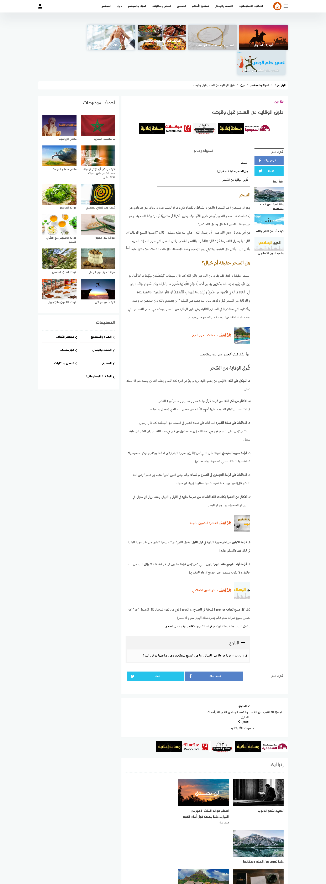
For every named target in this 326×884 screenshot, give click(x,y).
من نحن (212, 859)
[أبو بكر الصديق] (264, 37)
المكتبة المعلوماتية (251, 6)
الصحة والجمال (224, 6)
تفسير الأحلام (200, 6)
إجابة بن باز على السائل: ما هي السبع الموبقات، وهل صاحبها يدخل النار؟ (187, 629)
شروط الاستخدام (192, 859)
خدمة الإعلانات (138, 859)
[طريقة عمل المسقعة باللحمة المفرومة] (163, 37)
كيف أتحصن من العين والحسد (219, 329)
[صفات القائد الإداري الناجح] (112, 37)
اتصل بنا (118, 859)
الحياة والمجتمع (137, 6)
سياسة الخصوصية (164, 859)
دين (119, 6)
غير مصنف (67, 325)
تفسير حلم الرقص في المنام (62, 45)
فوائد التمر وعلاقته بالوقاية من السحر (189, 600)
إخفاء (198, 126)
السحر (244, 138)
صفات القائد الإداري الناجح (112, 45)
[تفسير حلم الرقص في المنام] (62, 37)
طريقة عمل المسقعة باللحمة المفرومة (163, 43)
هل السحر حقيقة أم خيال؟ (232, 146)
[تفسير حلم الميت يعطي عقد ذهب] (213, 37)
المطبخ (181, 6)
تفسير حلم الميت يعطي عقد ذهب (213, 45)
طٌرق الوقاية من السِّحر (235, 155)
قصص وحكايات (161, 6)
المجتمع (106, 6)
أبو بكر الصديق (263, 45)
